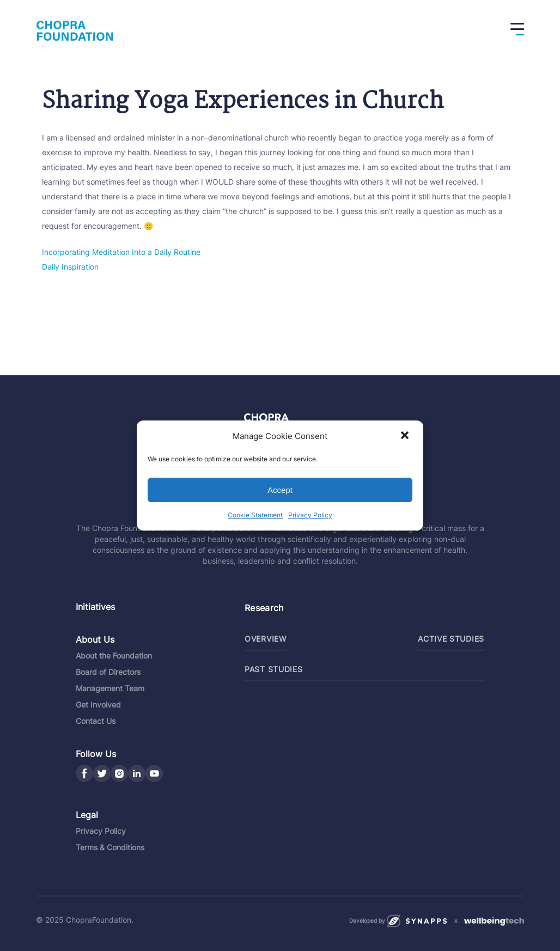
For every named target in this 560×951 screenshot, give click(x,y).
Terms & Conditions (110, 847)
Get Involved (98, 704)
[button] (405, 436)
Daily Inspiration (70, 266)
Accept (280, 490)
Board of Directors (108, 671)
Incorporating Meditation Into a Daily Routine (121, 252)
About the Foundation (114, 655)
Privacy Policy (310, 515)
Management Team (110, 688)
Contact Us (95, 721)
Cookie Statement (255, 515)
